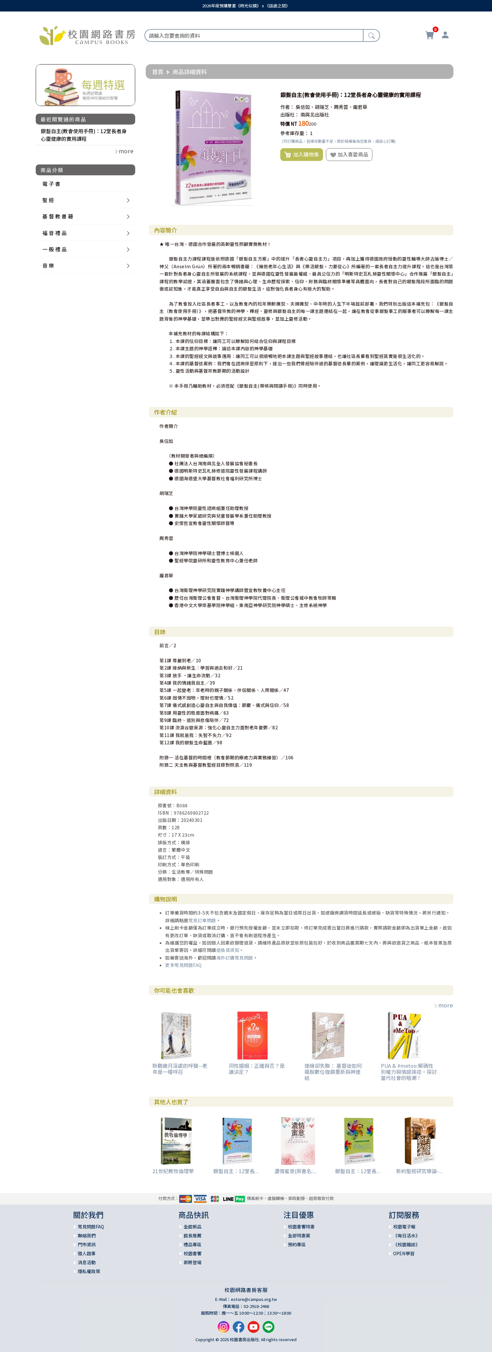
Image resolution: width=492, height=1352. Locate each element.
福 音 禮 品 (54, 233)
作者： (287, 106)
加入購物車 (301, 154)
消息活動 (87, 1262)
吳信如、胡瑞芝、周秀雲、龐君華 (331, 106)
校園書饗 (193, 1253)
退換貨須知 (227, 950)
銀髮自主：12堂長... (236, 1171)
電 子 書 (51, 183)
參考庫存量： (294, 133)
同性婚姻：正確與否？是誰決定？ (257, 1068)
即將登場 (193, 1262)
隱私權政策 (89, 1271)
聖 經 (48, 200)
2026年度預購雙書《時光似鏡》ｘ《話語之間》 (246, 6)
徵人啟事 (87, 1253)
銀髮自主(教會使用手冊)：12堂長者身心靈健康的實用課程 (84, 134)
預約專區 (297, 1244)
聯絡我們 (87, 1235)
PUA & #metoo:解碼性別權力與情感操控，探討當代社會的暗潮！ (409, 1072)
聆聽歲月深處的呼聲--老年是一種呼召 (179, 1068)
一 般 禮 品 (54, 249)
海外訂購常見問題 (234, 957)
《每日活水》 (406, 1235)
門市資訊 (87, 1244)
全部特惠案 (299, 1235)
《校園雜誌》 (406, 1244)
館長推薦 (193, 1235)
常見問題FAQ (91, 1226)
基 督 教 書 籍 (57, 216)
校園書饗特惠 (301, 1226)
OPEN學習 (404, 1253)
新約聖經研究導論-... (419, 1171)
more (443, 1005)
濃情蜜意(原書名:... (295, 1171)
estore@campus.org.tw (254, 1299)
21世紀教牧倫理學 (173, 1171)
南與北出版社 (314, 114)
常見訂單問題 (202, 920)
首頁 (158, 71)
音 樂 (48, 265)
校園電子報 (404, 1226)
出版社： (289, 114)
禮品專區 (193, 1244)
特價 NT (288, 123)
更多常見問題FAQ (183, 965)
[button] (265, 95)
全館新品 (193, 1226)
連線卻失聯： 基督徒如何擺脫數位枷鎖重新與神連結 (333, 1072)
